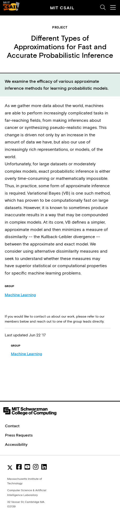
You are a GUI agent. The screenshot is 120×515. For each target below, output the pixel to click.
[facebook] (19, 467)
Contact (12, 426)
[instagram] (35, 467)
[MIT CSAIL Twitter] (10, 468)
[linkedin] (44, 467)
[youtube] (27, 467)
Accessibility (16, 444)
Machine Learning (20, 295)
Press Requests (19, 435)
